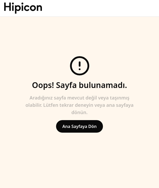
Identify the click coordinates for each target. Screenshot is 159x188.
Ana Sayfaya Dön (79, 126)
